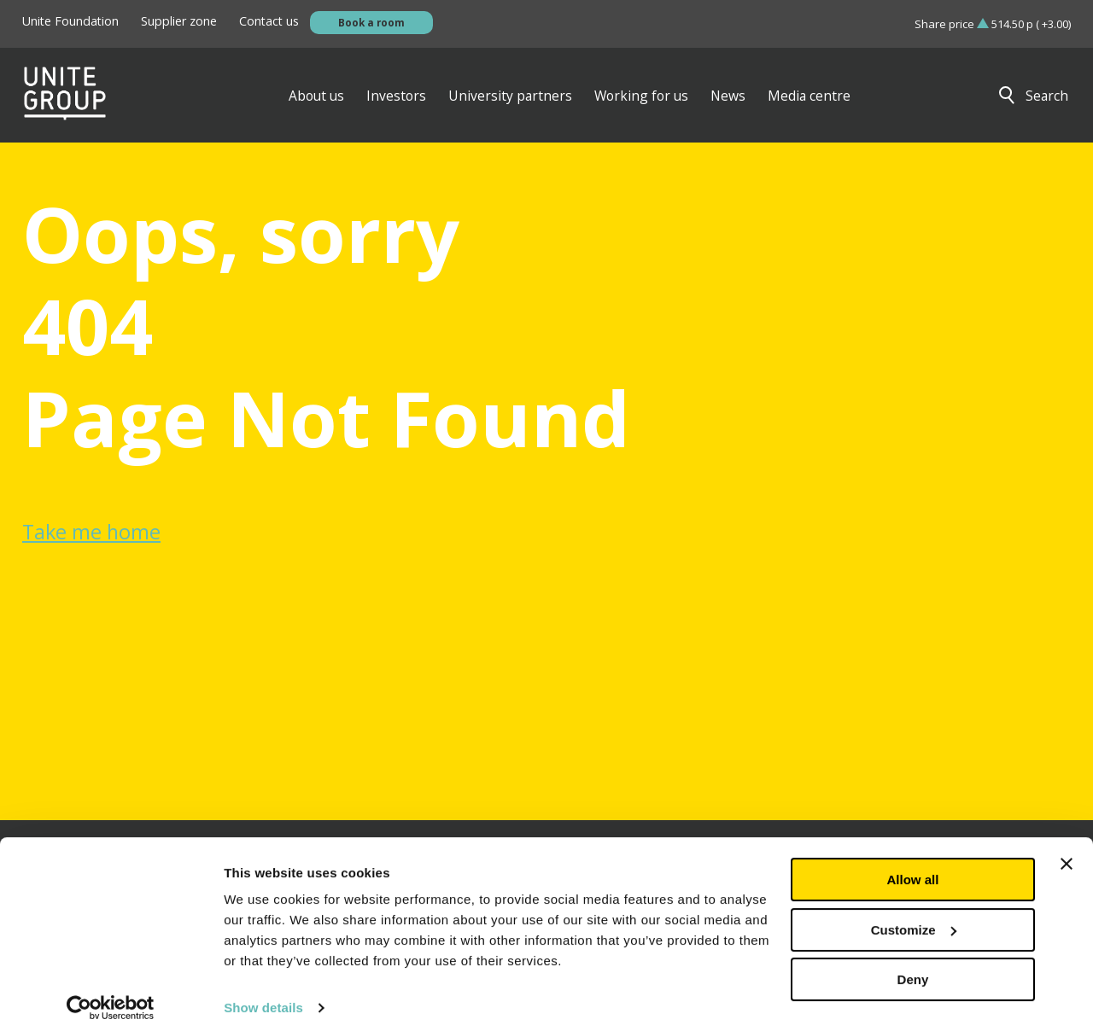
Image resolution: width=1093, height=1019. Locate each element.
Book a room (371, 22)
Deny (913, 957)
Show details (263, 985)
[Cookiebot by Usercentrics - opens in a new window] (110, 986)
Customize (913, 907)
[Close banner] (1067, 841)
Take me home (91, 531)
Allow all (913, 857)
